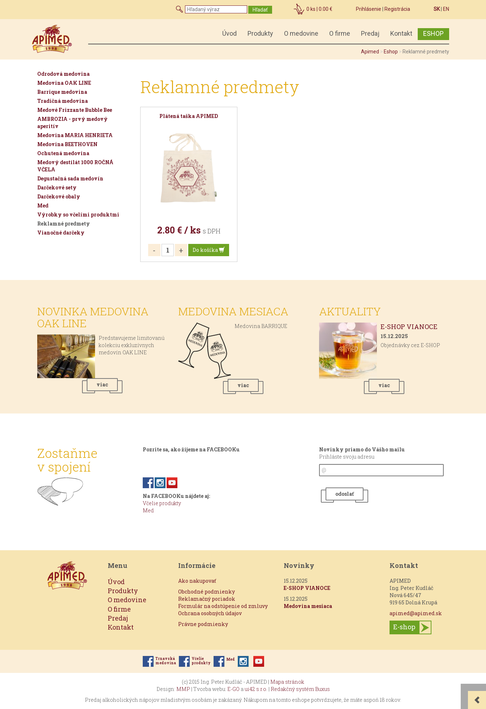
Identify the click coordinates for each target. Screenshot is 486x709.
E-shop (404, 626)
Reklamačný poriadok (206, 598)
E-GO (233, 689)
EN (446, 9)
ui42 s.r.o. (256, 689)
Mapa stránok (287, 681)
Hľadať (260, 10)
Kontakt (401, 33)
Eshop (391, 51)
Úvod (229, 33)
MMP (183, 689)
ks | (319, 9)
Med (148, 510)
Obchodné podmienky (206, 591)
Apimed (370, 51)
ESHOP (433, 33)
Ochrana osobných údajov (210, 613)
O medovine (301, 33)
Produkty (260, 33)
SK (437, 9)
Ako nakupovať (197, 580)
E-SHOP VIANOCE (409, 326)
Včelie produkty (162, 503)
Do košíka (209, 249)
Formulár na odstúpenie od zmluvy (223, 606)
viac (102, 384)
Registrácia (397, 9)
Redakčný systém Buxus (300, 689)
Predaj (370, 33)
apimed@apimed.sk (416, 613)
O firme (339, 33)
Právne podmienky (203, 624)
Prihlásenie (368, 9)
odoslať (344, 493)
